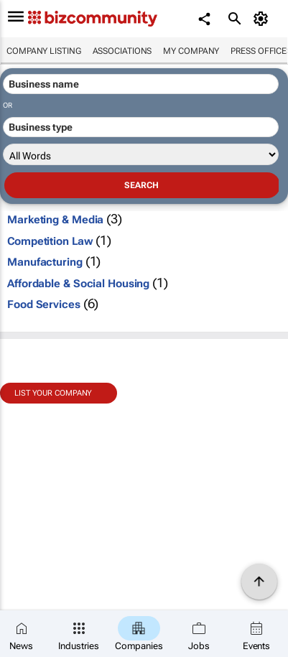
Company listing (43, 51)
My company (191, 51)
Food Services (43, 304)
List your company (53, 393)
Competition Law (50, 241)
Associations (122, 51)
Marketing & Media (55, 219)
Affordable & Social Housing (78, 283)
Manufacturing (45, 262)
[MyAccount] (263, 18)
